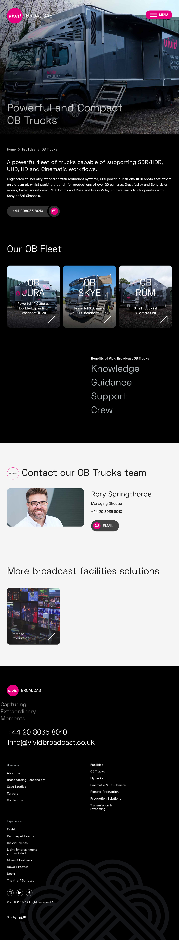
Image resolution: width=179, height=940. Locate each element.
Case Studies (16, 786)
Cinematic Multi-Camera (108, 785)
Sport (11, 873)
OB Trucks (97, 771)
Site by (11, 917)
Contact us (15, 800)
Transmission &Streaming (101, 807)
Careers (12, 793)
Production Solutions (105, 798)
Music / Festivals (19, 860)
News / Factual (18, 867)
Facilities (28, 149)
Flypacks (96, 778)
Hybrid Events (17, 843)
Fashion (12, 829)
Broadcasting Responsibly (26, 780)
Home (11, 149)
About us (13, 773)
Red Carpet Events (20, 836)
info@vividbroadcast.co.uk (51, 743)
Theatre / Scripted (20, 880)
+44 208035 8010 (28, 211)
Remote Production (104, 792)
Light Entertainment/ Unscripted (22, 851)
